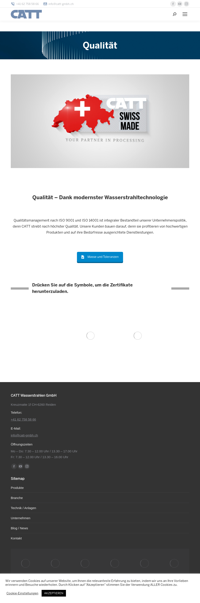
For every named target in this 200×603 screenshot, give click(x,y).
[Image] (90, 335)
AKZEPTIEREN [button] (53, 593)
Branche (17, 498)
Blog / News (19, 528)
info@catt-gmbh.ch (58, 4)
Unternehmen (20, 518)
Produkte (17, 488)
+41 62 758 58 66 (25, 4)
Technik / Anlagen (23, 508)
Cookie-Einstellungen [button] (22, 593)
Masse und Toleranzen (100, 257)
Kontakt (16, 538)
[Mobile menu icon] (185, 14)
